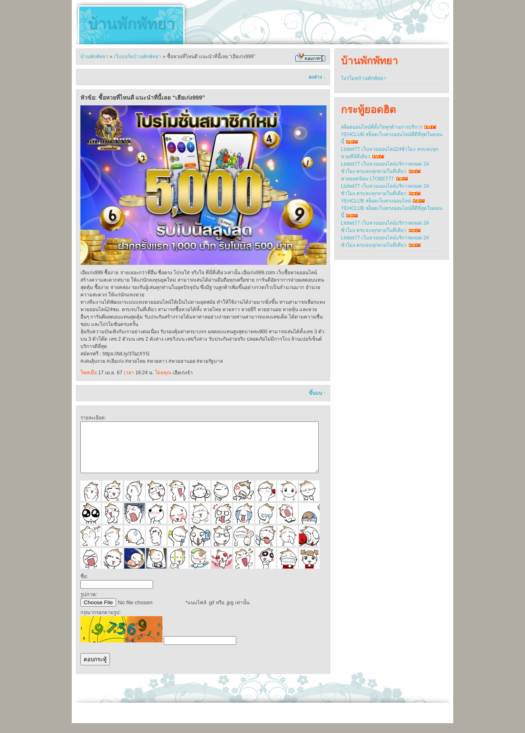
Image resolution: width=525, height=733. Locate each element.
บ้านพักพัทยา (131, 24)
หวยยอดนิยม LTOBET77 (367, 179)
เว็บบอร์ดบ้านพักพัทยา (137, 56)
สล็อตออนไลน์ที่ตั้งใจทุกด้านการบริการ (381, 127)
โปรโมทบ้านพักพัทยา (363, 78)
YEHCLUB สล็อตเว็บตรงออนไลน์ (376, 201)
